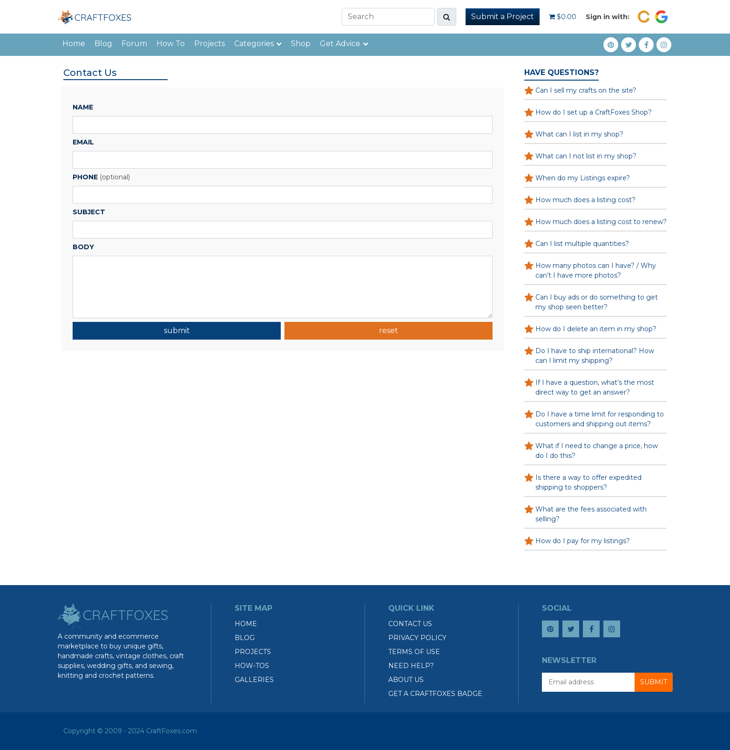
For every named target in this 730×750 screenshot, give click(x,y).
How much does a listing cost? (585, 200)
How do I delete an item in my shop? (595, 329)
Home (73, 43)
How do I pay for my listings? (582, 541)
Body (83, 247)
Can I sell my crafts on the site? (585, 90)
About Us (406, 679)
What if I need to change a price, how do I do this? (596, 451)
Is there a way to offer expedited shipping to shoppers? (588, 482)
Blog (103, 43)
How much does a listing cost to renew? (601, 222)
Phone (85, 177)
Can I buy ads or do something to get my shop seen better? (596, 302)
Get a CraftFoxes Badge (435, 693)
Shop (301, 43)
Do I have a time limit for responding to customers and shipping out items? (599, 419)
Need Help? (411, 665)
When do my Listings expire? (582, 178)
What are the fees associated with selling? (591, 514)
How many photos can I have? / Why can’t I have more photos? (595, 270)
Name (83, 107)
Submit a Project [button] (502, 16)
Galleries (254, 679)
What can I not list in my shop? (585, 156)
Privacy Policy (417, 637)
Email (83, 142)
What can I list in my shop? (579, 134)
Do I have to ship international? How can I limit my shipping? (594, 356)
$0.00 (562, 17)
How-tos (252, 665)
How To (170, 43)
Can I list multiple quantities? (582, 243)
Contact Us (410, 623)
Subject (89, 212)
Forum (134, 43)
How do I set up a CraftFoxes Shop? (593, 112)
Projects (209, 43)
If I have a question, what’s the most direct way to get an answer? (594, 387)
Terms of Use (414, 651)
